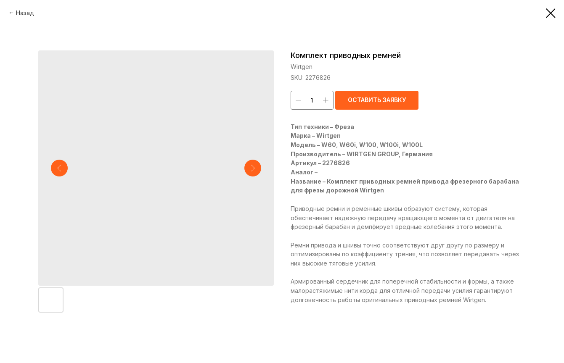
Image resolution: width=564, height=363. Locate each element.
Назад (25, 12)
